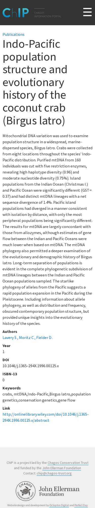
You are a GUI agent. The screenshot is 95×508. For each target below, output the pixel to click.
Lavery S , (11, 337)
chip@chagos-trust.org (54, 473)
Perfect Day (81, 505)
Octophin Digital (59, 505)
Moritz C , (27, 337)
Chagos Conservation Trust (68, 462)
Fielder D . (44, 337)
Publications (14, 34)
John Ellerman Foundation (61, 468)
